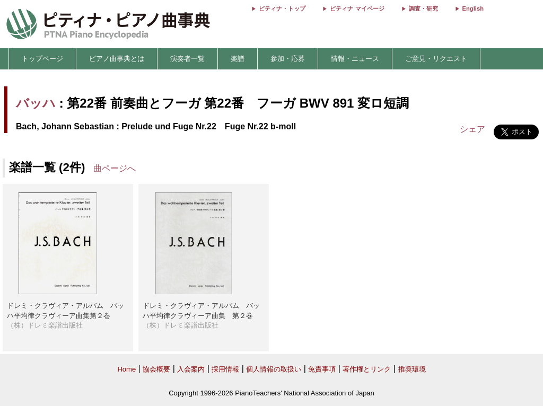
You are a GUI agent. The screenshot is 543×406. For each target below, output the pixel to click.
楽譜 (237, 59)
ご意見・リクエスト (436, 59)
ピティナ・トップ (282, 8)
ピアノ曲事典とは (116, 59)
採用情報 (225, 369)
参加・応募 (287, 59)
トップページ (42, 59)
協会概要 (156, 369)
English (473, 8)
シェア (472, 129)
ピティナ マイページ (357, 8)
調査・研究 (423, 8)
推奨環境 (412, 369)
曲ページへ (114, 168)
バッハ (36, 103)
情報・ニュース (355, 59)
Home (126, 369)
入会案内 (191, 369)
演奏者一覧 (187, 59)
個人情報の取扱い (273, 369)
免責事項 (322, 369)
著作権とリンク (367, 369)
